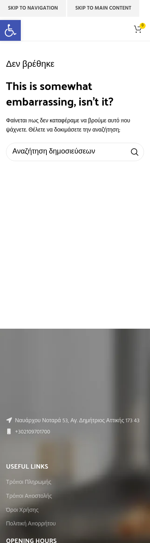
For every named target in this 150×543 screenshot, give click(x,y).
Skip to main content (103, 8)
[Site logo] (75, 29)
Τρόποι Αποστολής (29, 497)
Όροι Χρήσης (22, 511)
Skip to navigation (33, 8)
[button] (10, 30)
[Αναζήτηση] (75, 152)
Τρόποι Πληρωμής (28, 483)
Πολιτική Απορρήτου (31, 524)
